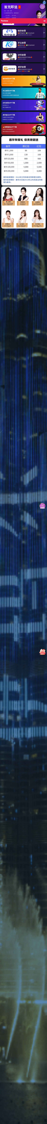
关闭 (44, 2)
